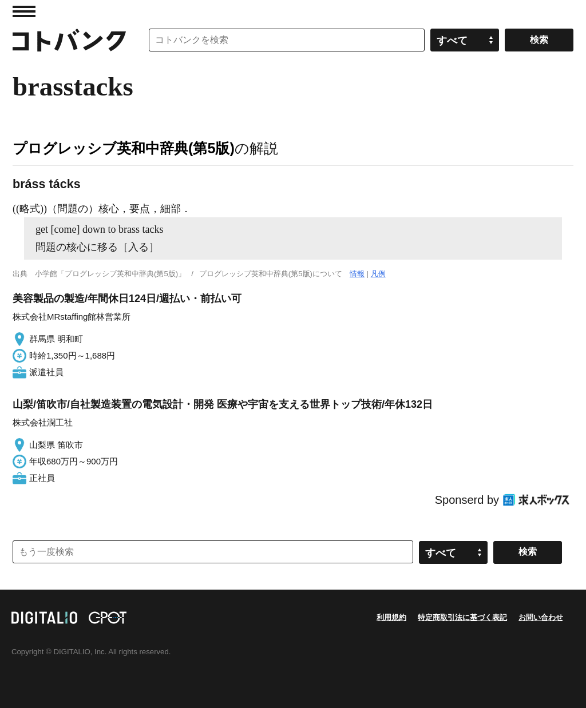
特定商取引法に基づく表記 (462, 617)
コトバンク (69, 40)
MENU (24, 11)
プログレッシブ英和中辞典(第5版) (124, 148)
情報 (357, 273)
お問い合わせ (540, 617)
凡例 (378, 273)
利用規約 (391, 617)
